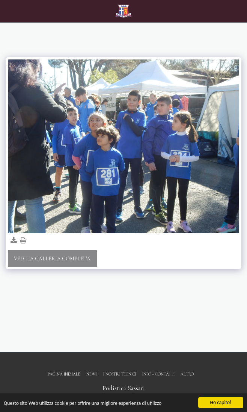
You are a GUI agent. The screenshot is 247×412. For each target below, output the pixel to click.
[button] (8, 11)
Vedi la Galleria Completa (52, 258)
